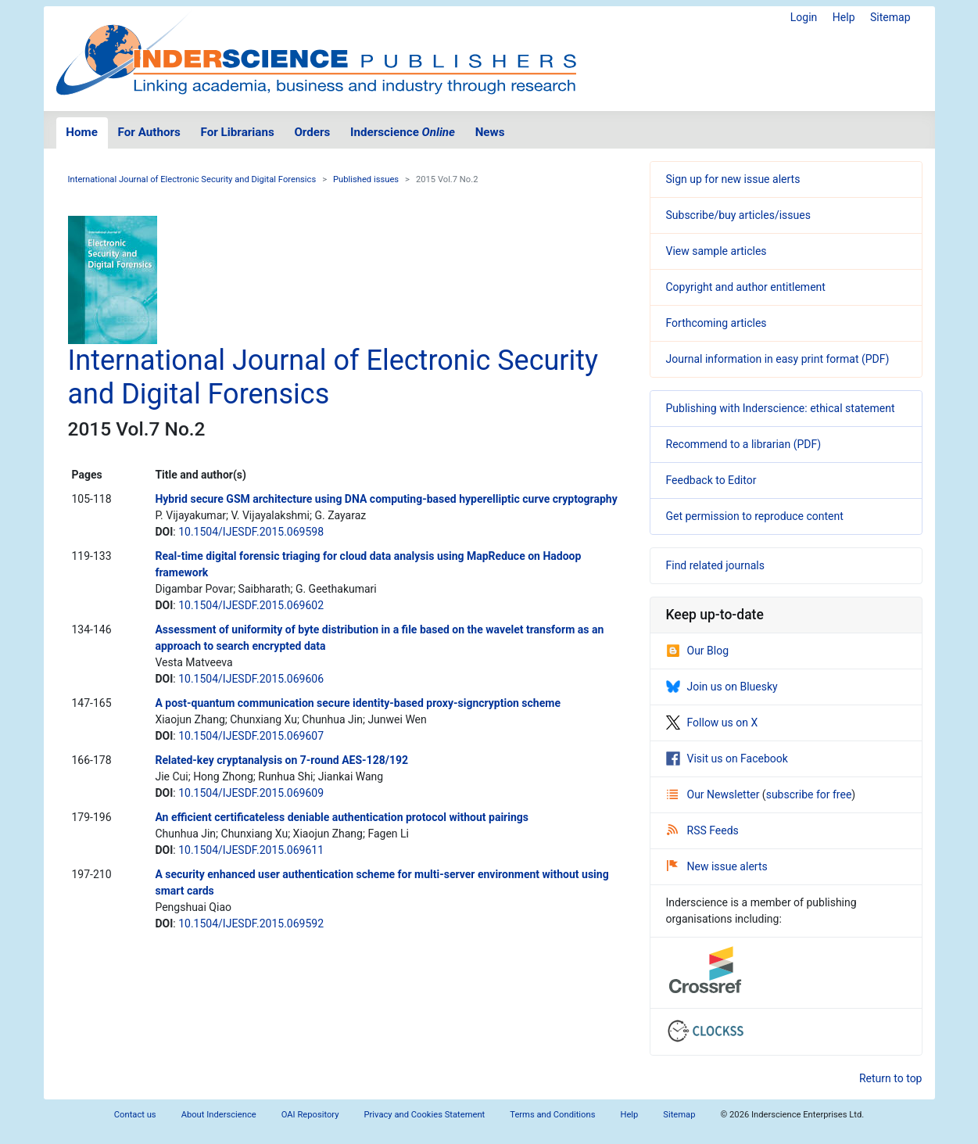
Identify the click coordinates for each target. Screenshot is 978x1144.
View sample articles (716, 251)
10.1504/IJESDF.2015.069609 (251, 793)
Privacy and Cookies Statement (424, 1115)
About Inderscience (218, 1115)
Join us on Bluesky (722, 686)
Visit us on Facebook (727, 758)
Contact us (135, 1115)
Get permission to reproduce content (755, 516)
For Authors (149, 132)
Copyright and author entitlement (746, 287)
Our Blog (697, 650)
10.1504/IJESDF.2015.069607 (251, 736)
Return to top (890, 1078)
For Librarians (237, 132)
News (490, 132)
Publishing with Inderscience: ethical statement (780, 408)
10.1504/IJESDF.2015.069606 (251, 678)
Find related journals (715, 565)
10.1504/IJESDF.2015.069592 (251, 923)
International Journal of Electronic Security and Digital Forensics (192, 179)
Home (82, 132)
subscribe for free (809, 794)
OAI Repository (310, 1115)
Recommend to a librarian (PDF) (744, 444)
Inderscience (402, 132)
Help (844, 17)
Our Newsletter (714, 794)
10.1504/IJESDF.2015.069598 (251, 531)
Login (804, 17)
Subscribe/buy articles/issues (738, 215)
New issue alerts (717, 866)
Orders (312, 132)
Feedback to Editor (711, 480)
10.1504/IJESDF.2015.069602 (251, 605)
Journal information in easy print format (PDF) (778, 359)
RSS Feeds (703, 830)
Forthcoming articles (716, 323)
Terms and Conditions (552, 1115)
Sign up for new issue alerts (733, 179)
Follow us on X (712, 722)
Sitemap (890, 17)
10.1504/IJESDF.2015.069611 (251, 850)
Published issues (366, 179)
